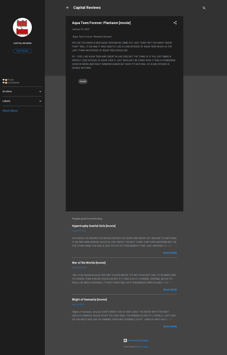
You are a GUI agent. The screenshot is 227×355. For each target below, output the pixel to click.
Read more (170, 253)
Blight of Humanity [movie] (89, 299)
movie (83, 81)
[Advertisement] (196, 63)
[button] (175, 23)
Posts (9, 79)
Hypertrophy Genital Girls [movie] (94, 226)
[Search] (204, 8)
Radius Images (142, 347)
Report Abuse (10, 110)
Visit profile (22, 51)
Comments (12, 82)
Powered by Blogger (135, 340)
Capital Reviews (87, 7)
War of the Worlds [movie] (89, 262)
